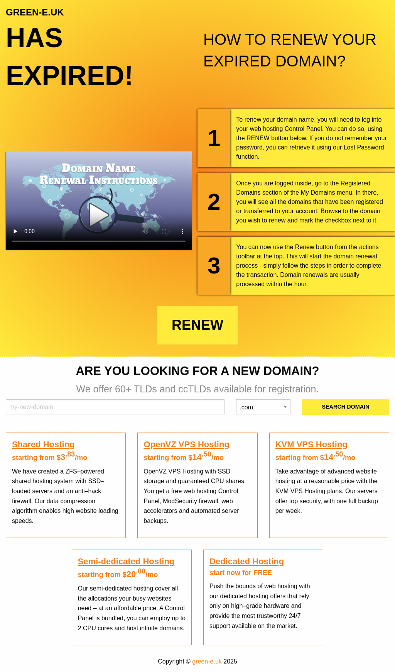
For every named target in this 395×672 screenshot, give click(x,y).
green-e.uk (207, 661)
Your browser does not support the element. (99, 200)
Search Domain (345, 407)
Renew (197, 325)
